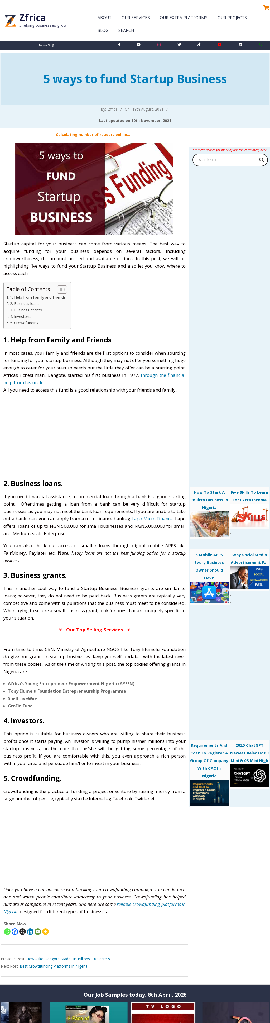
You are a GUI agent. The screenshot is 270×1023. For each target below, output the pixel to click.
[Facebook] (15, 931)
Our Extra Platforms (184, 18)
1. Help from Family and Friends (38, 297)
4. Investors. (20, 316)
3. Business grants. (26, 309)
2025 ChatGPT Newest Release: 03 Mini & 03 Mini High (249, 765)
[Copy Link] (45, 931)
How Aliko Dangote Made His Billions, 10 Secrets (68, 958)
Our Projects (232, 18)
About (105, 18)
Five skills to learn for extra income (249, 508)
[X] (22, 931)
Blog (103, 30)
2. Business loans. (25, 303)
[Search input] (228, 160)
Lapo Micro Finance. (153, 519)
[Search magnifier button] (261, 160)
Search (126, 30)
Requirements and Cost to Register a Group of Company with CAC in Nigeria (209, 774)
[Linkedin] (30, 931)
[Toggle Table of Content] (59, 289)
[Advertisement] (94, 435)
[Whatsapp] (7, 931)
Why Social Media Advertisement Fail (249, 570)
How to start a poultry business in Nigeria (209, 513)
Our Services (136, 18)
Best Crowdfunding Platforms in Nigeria (54, 966)
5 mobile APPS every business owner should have (209, 577)
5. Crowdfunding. (25, 322)
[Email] (38, 931)
